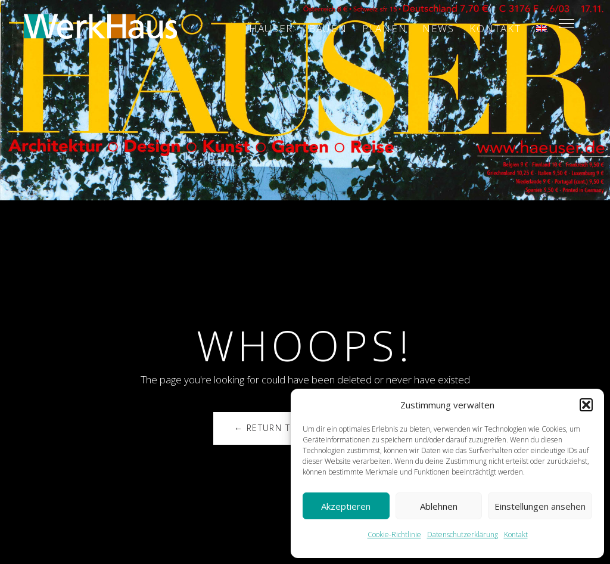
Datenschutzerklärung (462, 534)
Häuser (271, 28)
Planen (384, 28)
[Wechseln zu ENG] (541, 28)
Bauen (328, 28)
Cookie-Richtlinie (394, 534)
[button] (586, 405)
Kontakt (516, 534)
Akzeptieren (346, 506)
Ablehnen (439, 506)
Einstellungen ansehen (540, 506)
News (438, 28)
